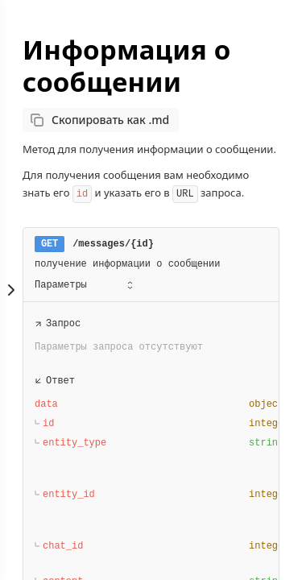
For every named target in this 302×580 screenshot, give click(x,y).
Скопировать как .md (110, 119)
